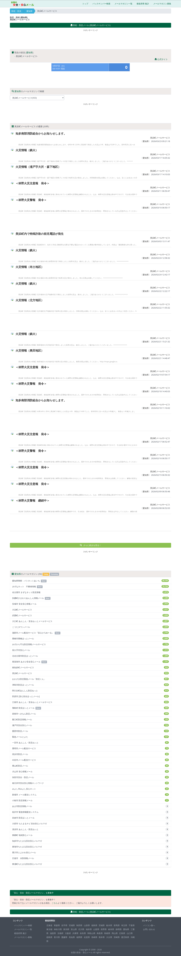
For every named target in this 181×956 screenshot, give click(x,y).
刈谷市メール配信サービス (90, 760)
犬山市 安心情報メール (90, 771)
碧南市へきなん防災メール (90, 713)
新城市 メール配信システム (90, 794)
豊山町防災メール (90, 765)
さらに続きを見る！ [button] (90, 545)
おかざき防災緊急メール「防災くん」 (90, 679)
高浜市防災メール (90, 754)
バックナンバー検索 (101, 3)
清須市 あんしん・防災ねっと (90, 829)
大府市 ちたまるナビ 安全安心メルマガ (90, 823)
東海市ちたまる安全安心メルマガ (90, 846)
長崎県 (94, 937)
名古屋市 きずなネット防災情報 (90, 592)
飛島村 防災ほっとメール (90, 708)
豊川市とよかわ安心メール (90, 852)
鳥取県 (100, 933)
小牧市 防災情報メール (90, 800)
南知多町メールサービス (90, 667)
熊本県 (102, 937)
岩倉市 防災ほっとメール (90, 817)
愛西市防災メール (90, 731)
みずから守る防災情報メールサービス (90, 644)
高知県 (72, 937)
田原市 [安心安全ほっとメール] (90, 696)
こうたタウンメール (90, 627)
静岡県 (119, 929)
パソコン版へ (149, 925)
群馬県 (117, 925)
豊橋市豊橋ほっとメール (90, 638)
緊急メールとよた (90, 736)
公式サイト (161, 59)
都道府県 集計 (143, 3)
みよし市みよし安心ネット (90, 789)
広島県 (122, 933)
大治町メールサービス (90, 609)
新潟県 (66, 929)
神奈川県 (58, 929)
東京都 (49, 929)
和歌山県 (91, 933)
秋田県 (79, 925)
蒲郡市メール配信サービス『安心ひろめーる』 (90, 632)
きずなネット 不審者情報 (90, 586)
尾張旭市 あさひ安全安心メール (90, 661)
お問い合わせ (149, 929)
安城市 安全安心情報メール (90, 604)
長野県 (104, 929)
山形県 (87, 925)
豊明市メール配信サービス (90, 748)
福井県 (89, 929)
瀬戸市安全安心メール (90, 725)
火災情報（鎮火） (27, 150)
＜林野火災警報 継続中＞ (32, 500)
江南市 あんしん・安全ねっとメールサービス (90, 702)
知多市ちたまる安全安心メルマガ (90, 841)
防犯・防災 (16, 11)
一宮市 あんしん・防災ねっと (90, 742)
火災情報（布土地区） (30, 267)
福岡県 (79, 937)
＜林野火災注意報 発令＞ (32, 183)
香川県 (57, 937)
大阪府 (68, 933)
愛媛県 (64, 937)
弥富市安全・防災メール (90, 777)
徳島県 (49, 937)
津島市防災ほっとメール (90, 684)
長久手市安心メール (90, 650)
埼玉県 (124, 925)
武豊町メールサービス (90, 615)
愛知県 (29, 11)
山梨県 (96, 929)
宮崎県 (117, 937)
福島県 (94, 925)
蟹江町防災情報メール (90, 719)
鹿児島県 (125, 937)
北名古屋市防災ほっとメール (90, 656)
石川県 (81, 929)
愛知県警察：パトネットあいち (90, 580)
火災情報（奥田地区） (30, 350)
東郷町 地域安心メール (90, 835)
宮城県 (72, 925)
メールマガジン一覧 (123, 3)
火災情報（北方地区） (30, 300)
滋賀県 (53, 933)
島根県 (107, 933)
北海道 (49, 925)
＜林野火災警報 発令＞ (31, 200)
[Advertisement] (90, 38)
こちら (55, 903)
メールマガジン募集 (162, 3)
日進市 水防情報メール (90, 858)
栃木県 (109, 925)
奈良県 (83, 933)
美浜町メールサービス (160, 137)
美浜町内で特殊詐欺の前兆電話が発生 (40, 234)
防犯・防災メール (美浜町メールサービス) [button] (90, 25)
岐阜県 (111, 929)
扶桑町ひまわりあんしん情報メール (90, 598)
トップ (85, 3)
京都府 (60, 933)
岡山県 (115, 933)
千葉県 (132, 925)
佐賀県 (87, 937)
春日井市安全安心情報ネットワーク (90, 783)
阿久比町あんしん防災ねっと (90, 690)
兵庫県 (75, 933)
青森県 (57, 925)
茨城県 (102, 925)
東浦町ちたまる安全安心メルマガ (90, 864)
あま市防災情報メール (90, 806)
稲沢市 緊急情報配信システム (90, 812)
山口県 (130, 933)
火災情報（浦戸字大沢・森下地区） (38, 167)
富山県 (74, 929)
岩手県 (64, 925)
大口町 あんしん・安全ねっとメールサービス (90, 621)
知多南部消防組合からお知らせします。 (41, 133)
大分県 (109, 937)
